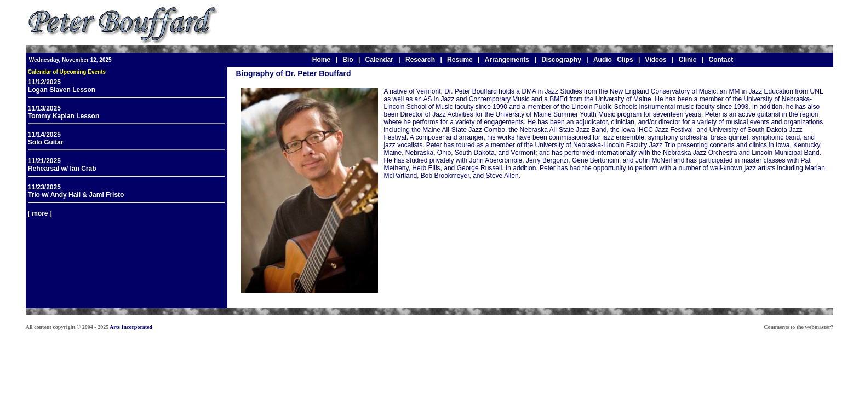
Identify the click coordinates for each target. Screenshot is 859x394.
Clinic (688, 59)
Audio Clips (613, 59)
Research (420, 59)
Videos (656, 59)
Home (321, 59)
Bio (347, 59)
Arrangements (507, 59)
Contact (720, 59)
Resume (460, 59)
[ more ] (40, 213)
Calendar (379, 59)
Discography (561, 59)
